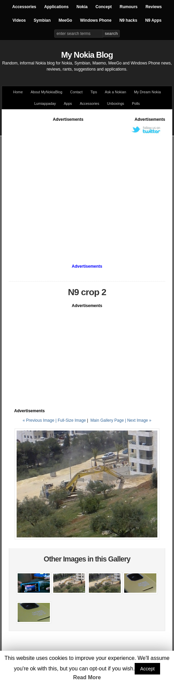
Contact (76, 92)
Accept (147, 668)
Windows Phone (96, 20)
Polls (136, 103)
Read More (87, 677)
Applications (56, 6)
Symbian (42, 20)
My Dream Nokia (147, 92)
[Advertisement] (63, 186)
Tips (93, 92)
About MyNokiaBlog (46, 92)
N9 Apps (153, 20)
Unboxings (115, 103)
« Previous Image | (40, 420)
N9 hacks (128, 20)
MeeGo (65, 20)
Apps (68, 103)
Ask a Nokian (115, 92)
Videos (19, 20)
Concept (104, 6)
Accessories (24, 6)
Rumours (129, 6)
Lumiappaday (45, 103)
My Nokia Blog (87, 54)
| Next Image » (138, 420)
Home (18, 92)
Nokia (82, 6)
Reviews (154, 6)
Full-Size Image (72, 420)
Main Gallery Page (107, 420)
